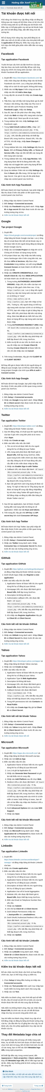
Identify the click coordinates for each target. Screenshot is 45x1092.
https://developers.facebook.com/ (26, 78)
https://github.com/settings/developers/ (28, 569)
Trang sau (38, 1086)
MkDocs (10, 1089)
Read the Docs (35, 1089)
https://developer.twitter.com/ (24, 426)
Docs (2, 8)
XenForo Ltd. (26, 1091)
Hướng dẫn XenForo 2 (24, 2)
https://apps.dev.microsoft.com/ (25, 753)
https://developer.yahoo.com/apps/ (26, 661)
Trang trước (7, 1086)
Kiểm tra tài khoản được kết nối (16, 215)
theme (22, 1089)
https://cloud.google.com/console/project (20, 235)
